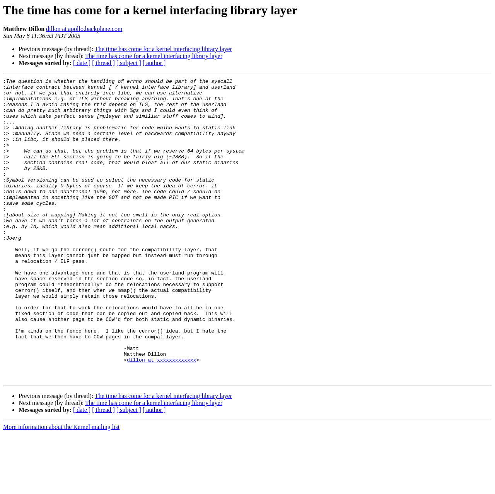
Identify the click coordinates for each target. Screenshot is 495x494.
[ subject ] (128, 63)
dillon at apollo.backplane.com (84, 29)
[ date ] (81, 63)
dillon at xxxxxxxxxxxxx (161, 416)
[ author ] (154, 63)
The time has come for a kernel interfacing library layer (163, 49)
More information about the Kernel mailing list (61, 487)
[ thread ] (103, 63)
